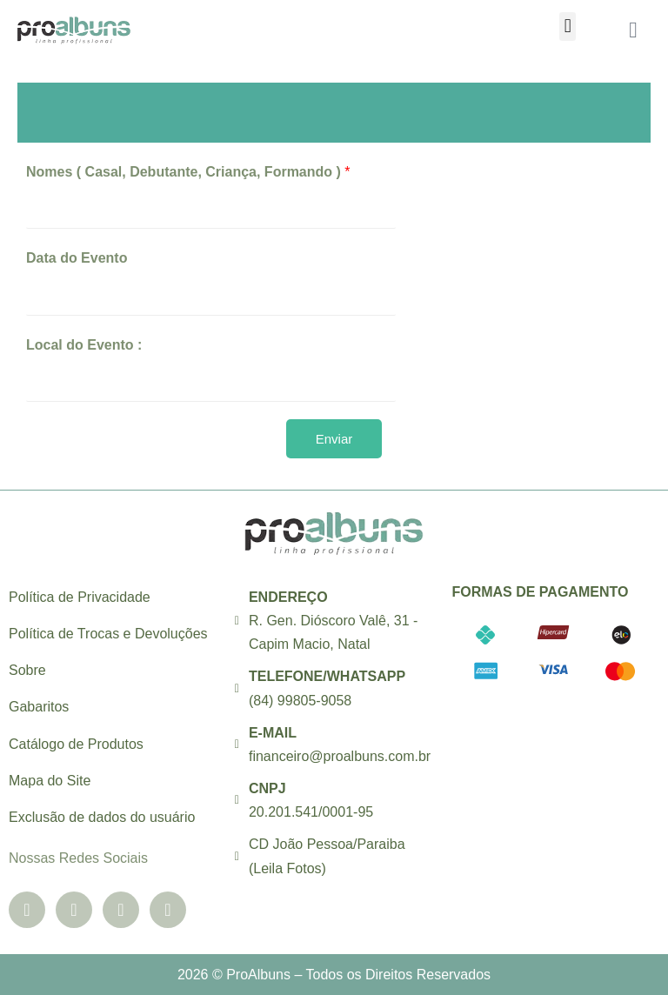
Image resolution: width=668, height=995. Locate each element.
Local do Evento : (84, 344)
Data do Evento (76, 257)
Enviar (334, 438)
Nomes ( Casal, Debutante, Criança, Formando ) (188, 171)
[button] (567, 26)
